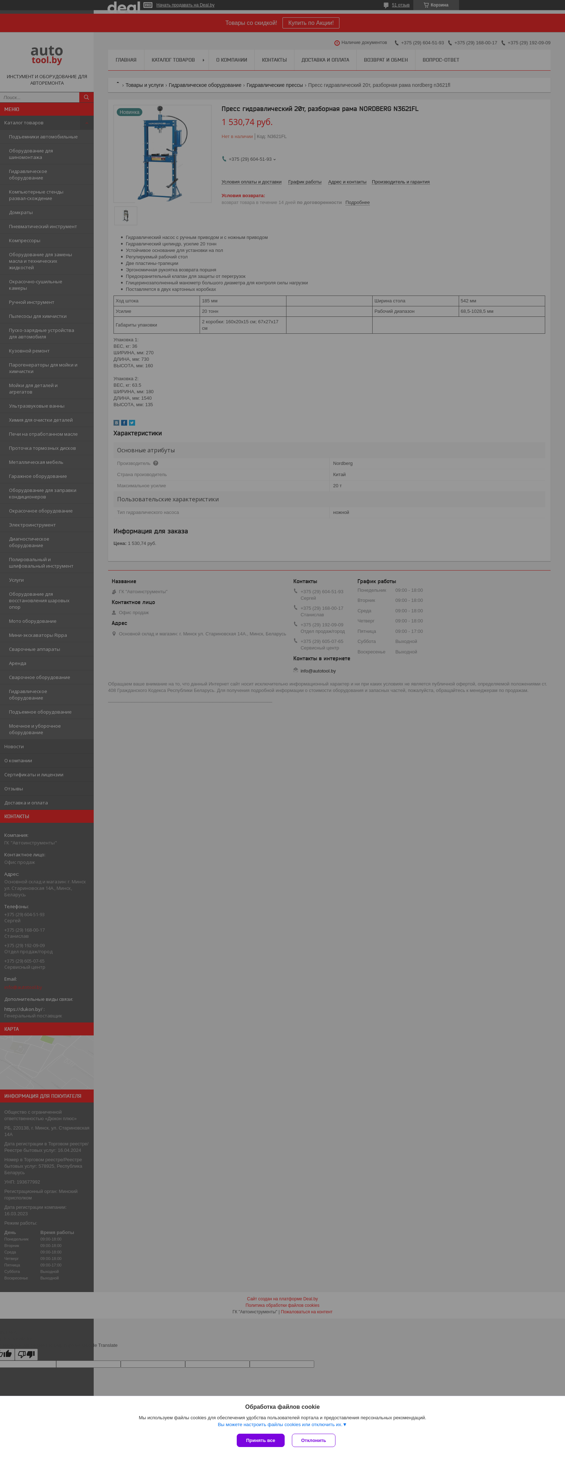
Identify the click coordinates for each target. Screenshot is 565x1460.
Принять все (260, 1440)
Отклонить (313, 1440)
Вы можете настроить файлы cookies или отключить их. (280, 1424)
